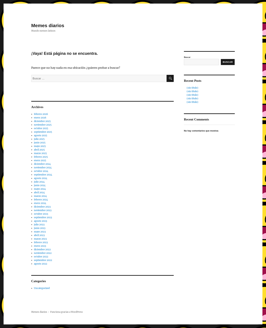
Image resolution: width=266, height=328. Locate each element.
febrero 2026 (41, 114)
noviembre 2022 (43, 253)
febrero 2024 (41, 199)
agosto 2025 (40, 135)
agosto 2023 (40, 221)
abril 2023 (39, 235)
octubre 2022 (41, 256)
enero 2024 (40, 203)
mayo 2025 (40, 146)
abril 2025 (39, 149)
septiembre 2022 (43, 260)
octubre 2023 (41, 213)
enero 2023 (40, 246)
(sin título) (192, 87)
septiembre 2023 (43, 217)
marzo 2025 (40, 153)
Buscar (187, 57)
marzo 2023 (40, 238)
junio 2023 (39, 228)
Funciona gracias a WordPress (66, 312)
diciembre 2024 (42, 164)
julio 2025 (39, 139)
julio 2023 (39, 224)
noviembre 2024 (43, 167)
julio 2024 (39, 181)
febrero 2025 (41, 156)
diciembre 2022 (42, 249)
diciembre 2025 (42, 121)
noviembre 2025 (43, 124)
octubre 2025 (41, 128)
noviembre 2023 (42, 210)
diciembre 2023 (42, 206)
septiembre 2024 (43, 174)
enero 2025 (40, 160)
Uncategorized (42, 288)
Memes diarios (47, 25)
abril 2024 (39, 192)
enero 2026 (40, 117)
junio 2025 (39, 142)
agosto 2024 (40, 178)
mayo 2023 (40, 231)
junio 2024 (39, 185)
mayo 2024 (40, 189)
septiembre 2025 (43, 131)
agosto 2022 (40, 263)
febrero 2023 (41, 242)
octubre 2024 (41, 171)
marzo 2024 (40, 196)
